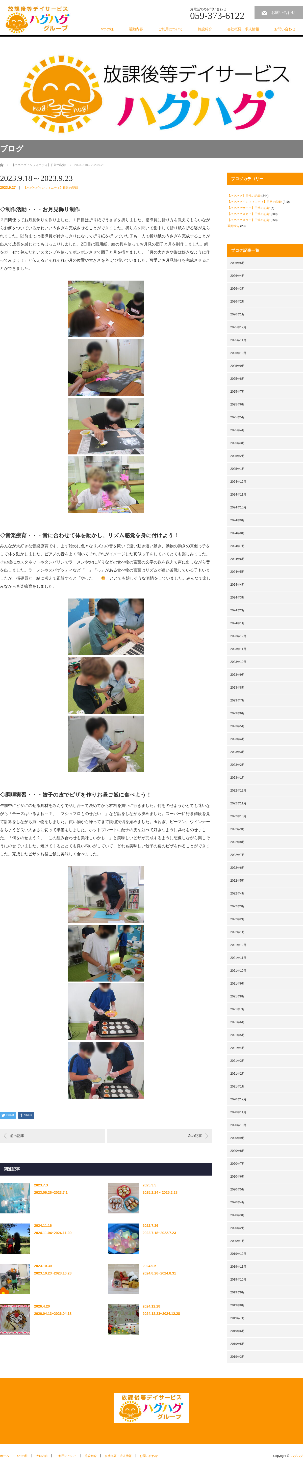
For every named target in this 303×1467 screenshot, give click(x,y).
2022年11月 (238, 803)
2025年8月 (237, 379)
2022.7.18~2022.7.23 (159, 1233)
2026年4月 (237, 276)
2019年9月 (237, 1292)
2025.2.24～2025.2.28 (160, 1192)
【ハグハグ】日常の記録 (244, 196)
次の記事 (195, 1136)
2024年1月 (237, 623)
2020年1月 (237, 1241)
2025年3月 (237, 443)
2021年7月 (237, 1009)
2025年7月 (237, 391)
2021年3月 (237, 1061)
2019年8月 (237, 1305)
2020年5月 (237, 1189)
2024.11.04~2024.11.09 (52, 1233)
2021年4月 (237, 1048)
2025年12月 (238, 327)
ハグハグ (297, 1456)
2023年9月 (237, 674)
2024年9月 (237, 520)
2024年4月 (237, 584)
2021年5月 (237, 1035)
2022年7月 (237, 855)
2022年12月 (238, 790)
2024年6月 (237, 559)
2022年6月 (237, 868)
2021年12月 (238, 945)
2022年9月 (237, 829)
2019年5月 (237, 1344)
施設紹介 (205, 29)
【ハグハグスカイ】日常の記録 (248, 214)
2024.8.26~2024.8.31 (159, 1273)
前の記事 (17, 1136)
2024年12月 (238, 481)
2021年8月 (237, 996)
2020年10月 (238, 1125)
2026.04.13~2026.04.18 (52, 1314)
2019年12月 (238, 1254)
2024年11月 (238, 494)
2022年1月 (237, 932)
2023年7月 (237, 700)
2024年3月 (237, 597)
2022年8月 (237, 842)
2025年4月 (237, 430)
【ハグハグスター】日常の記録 (248, 220)
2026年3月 (237, 288)
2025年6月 (237, 404)
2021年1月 (237, 1086)
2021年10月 (238, 970)
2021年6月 (237, 1022)
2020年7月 (237, 1163)
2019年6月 (237, 1331)
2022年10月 (238, 816)
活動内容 (136, 29)
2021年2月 (237, 1073)
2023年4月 (237, 739)
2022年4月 (237, 893)
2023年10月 (238, 662)
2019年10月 (238, 1279)
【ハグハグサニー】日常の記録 (248, 208)
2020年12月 (238, 1099)
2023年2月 (237, 765)
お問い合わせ (283, 12)
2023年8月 (237, 687)
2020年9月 (237, 1138)
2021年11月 (238, 958)
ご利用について (170, 29)
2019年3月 (237, 1357)
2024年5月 (237, 572)
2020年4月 (237, 1202)
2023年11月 (238, 649)
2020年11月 (238, 1112)
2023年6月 (237, 713)
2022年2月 (237, 919)
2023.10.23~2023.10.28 (52, 1273)
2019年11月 (238, 1266)
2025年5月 (237, 417)
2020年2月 (237, 1228)
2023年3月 (237, 752)
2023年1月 (237, 777)
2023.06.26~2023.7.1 (51, 1192)
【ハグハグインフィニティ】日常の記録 (50, 187)
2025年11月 (238, 340)
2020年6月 (237, 1176)
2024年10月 (238, 507)
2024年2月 (237, 610)
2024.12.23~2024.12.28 (161, 1314)
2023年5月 (237, 726)
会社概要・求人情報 (243, 29)
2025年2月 (237, 456)
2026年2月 (237, 301)
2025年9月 (237, 366)
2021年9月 (237, 983)
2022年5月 (237, 880)
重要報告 (233, 226)
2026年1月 (237, 314)
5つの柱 (107, 29)
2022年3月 (237, 906)
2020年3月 (237, 1215)
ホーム (4, 1455)
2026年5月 (237, 263)
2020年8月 (237, 1151)
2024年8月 (237, 533)
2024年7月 (237, 546)
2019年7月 (237, 1318)
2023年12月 (238, 636)
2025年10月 (238, 353)
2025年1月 (237, 469)
